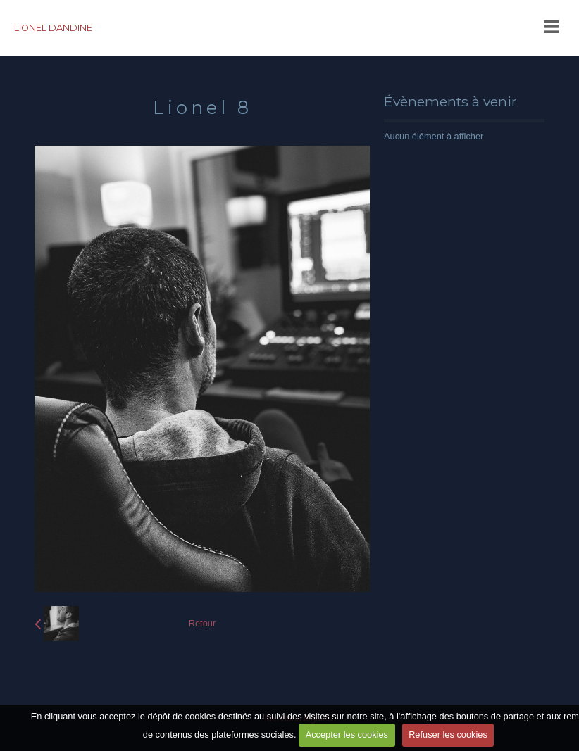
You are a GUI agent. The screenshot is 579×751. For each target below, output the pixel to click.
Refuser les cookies (448, 734)
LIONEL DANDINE (53, 28)
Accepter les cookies (347, 734)
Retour (202, 623)
